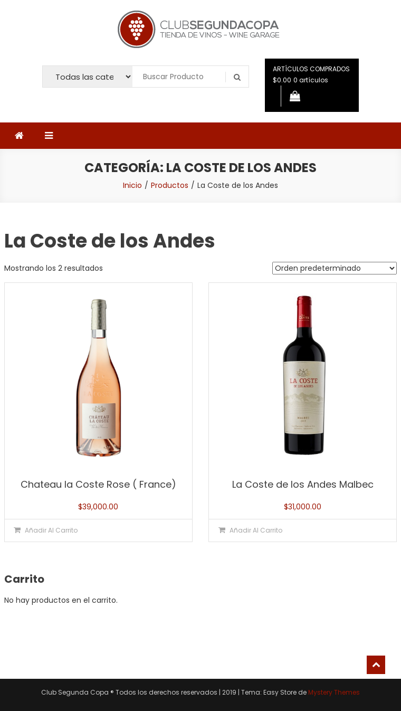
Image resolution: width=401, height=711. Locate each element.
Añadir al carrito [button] (51, 530)
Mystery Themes (334, 692)
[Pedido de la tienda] (334, 268)
